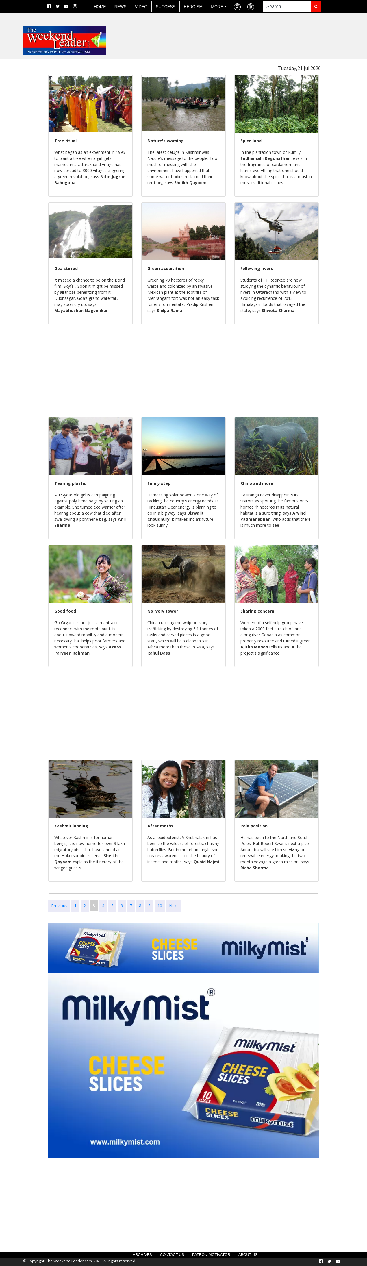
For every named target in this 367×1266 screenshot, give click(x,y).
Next (173, 905)
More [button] (217, 6)
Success (165, 6)
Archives (142, 1254)
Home (100, 6)
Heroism (193, 6)
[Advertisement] (23, 145)
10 (159, 905)
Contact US (172, 1254)
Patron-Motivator (211, 1254)
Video (141, 6)
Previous (59, 905)
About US (247, 1254)
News (120, 6)
